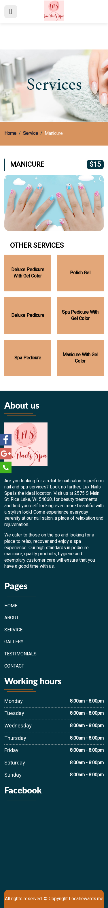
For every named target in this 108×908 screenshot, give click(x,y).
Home (10, 133)
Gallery (13, 642)
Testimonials (20, 654)
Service (30, 133)
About (11, 618)
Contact (14, 666)
